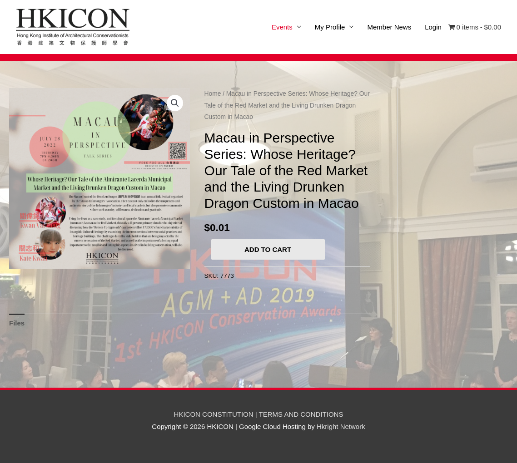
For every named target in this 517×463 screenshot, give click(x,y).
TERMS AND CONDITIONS (301, 414)
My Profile (330, 27)
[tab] (17, 323)
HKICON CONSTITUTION (214, 414)
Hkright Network (341, 426)
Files (17, 323)
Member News (389, 27)
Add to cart (267, 249)
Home (212, 93)
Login (433, 27)
